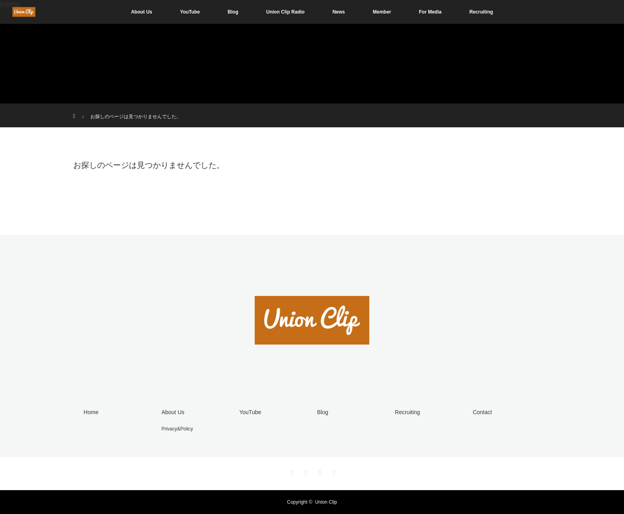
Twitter (291, 471)
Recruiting (481, 12)
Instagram (305, 471)
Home (91, 412)
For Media (430, 12)
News (338, 12)
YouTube (190, 12)
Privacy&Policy (177, 429)
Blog (233, 12)
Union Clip (326, 502)
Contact (482, 412)
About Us (141, 12)
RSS (333, 471)
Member (382, 12)
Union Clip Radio (285, 12)
